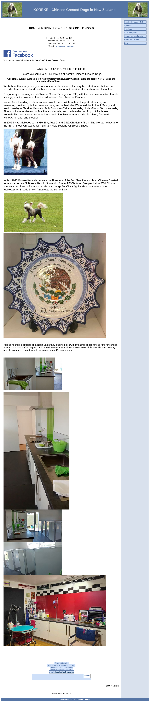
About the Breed (131, 39)
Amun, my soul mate (133, 36)
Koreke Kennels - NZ (133, 22)
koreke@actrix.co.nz (65, 46)
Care (126, 43)
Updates (128, 25)
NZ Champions (131, 32)
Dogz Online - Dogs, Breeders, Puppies (75, 699)
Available (128, 29)
